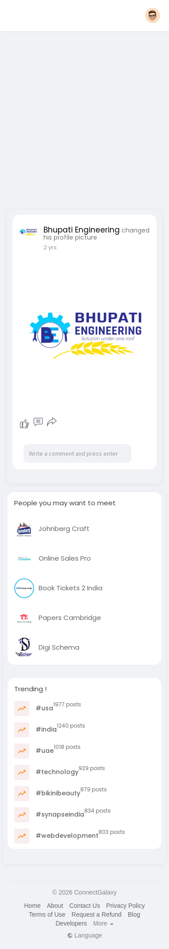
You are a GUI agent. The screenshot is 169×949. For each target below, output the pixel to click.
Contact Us (84, 905)
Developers (71, 923)
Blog (134, 914)
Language (84, 935)
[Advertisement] (83, 118)
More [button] (103, 923)
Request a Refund (96, 914)
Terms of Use (47, 914)
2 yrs (50, 247)
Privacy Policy (125, 905)
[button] (152, 15)
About (55, 905)
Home (32, 905)
